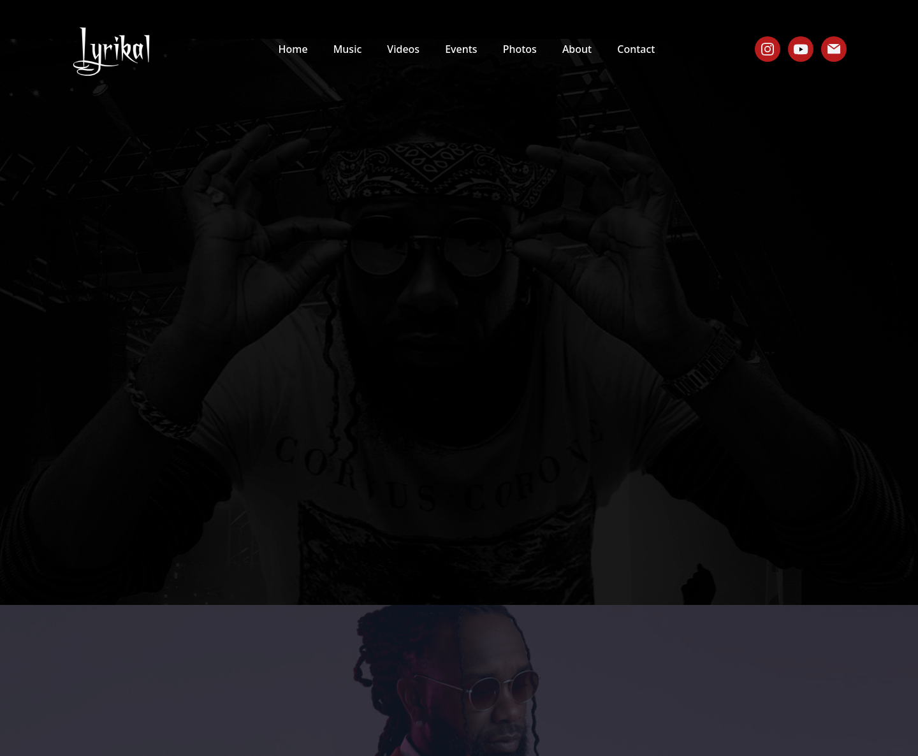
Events (461, 49)
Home (293, 49)
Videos (403, 49)
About (577, 49)
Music (347, 49)
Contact (636, 49)
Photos (520, 49)
